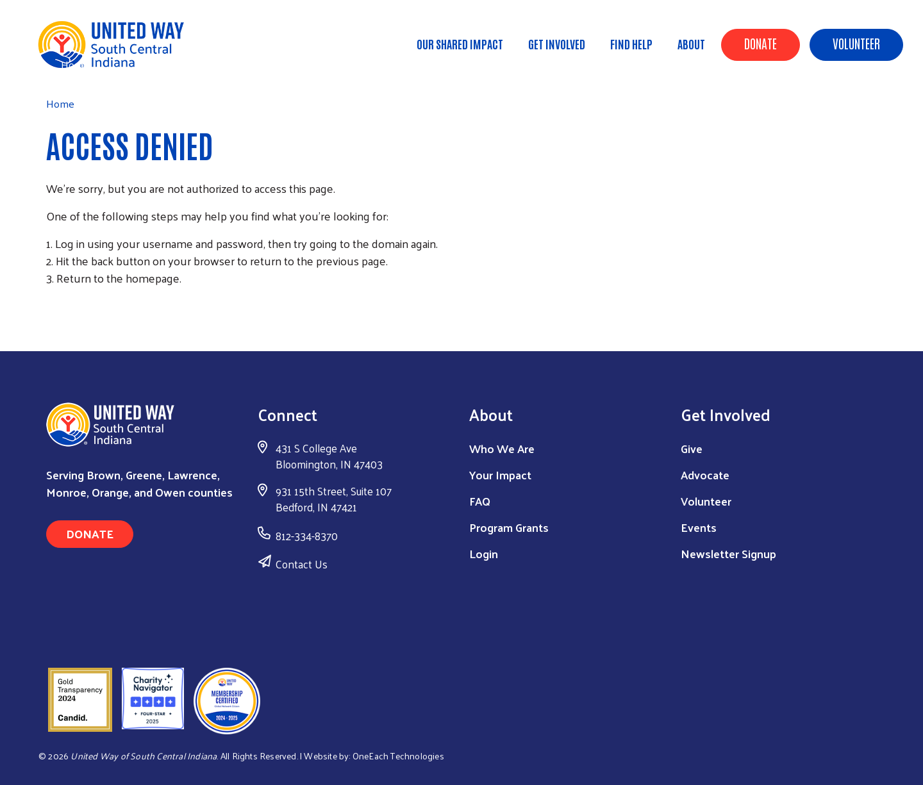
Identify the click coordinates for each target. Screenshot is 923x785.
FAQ (479, 501)
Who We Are (502, 448)
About (691, 43)
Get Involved (556, 43)
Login (483, 553)
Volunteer (856, 43)
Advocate (705, 474)
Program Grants (509, 527)
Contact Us (302, 564)
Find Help (631, 43)
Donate (760, 43)
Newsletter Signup (728, 553)
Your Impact (500, 474)
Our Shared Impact (460, 43)
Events (699, 527)
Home (75, 64)
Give (692, 448)
